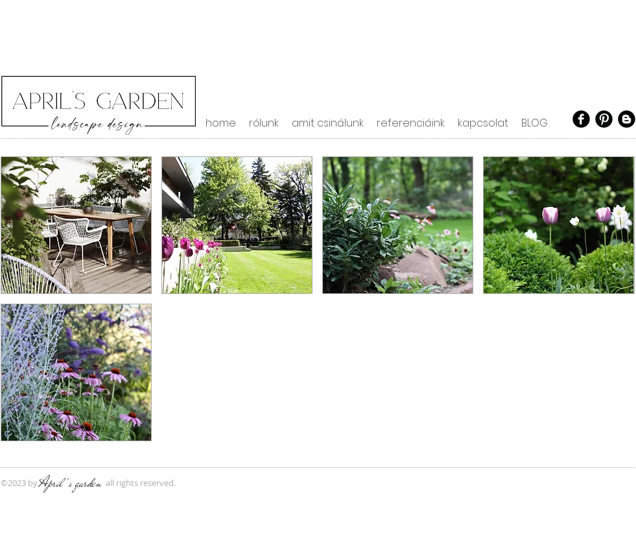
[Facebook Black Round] (581, 119)
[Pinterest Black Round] (604, 119)
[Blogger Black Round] (626, 119)
